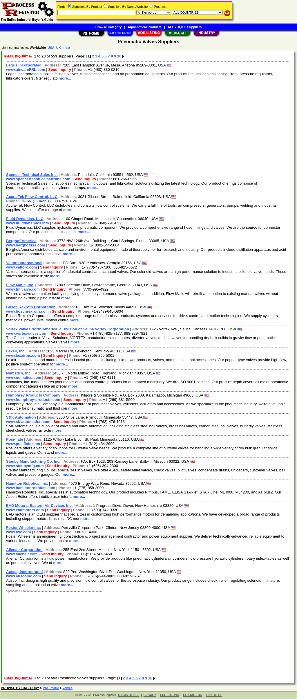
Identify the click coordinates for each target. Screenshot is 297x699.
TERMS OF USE (129, 695)
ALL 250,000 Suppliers (185, 27)
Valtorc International (24, 263)
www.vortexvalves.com (27, 333)
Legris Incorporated (23, 65)
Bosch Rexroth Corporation (30, 307)
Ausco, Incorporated (24, 572)
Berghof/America (21, 241)
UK (58, 47)
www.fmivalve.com (23, 289)
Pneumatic (51, 688)
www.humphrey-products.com (33, 399)
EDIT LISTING (169, 695)
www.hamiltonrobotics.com (30, 488)
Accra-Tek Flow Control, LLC (31, 196)
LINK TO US (214, 695)
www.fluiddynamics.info (27, 223)
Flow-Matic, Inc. (20, 285)
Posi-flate (14, 439)
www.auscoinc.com (23, 576)
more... (65, 78)
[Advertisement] (148, 127)
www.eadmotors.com (25, 510)
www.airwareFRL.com (25, 69)
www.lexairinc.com (23, 355)
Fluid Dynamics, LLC (25, 219)
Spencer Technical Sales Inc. (32, 174)
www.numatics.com (23, 377)
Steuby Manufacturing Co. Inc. (33, 461)
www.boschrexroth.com (27, 311)
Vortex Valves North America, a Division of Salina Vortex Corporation (67, 329)
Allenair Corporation (24, 549)
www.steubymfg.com (25, 466)
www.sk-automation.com (28, 421)
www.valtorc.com (21, 267)
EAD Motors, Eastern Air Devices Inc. (39, 505)
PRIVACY (150, 695)
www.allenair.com (22, 554)
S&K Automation (21, 417)
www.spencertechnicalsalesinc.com (38, 179)
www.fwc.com (18, 532)
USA (51, 47)
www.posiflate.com (23, 444)
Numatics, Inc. (19, 373)
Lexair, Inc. (16, 351)
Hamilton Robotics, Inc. (27, 483)
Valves (68, 688)
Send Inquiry (59, 69)
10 (119, 56)
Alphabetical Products (145, 27)
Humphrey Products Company (33, 395)
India (66, 47)
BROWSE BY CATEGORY (20, 688)
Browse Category (108, 27)
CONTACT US (192, 695)
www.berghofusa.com (25, 245)
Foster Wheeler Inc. (23, 527)
